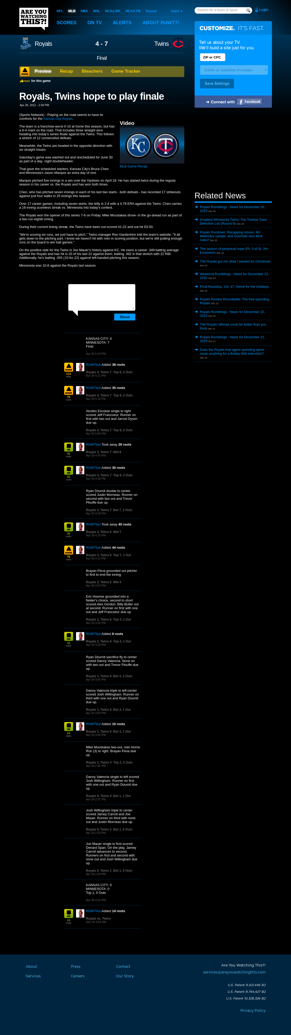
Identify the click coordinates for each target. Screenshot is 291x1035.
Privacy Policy (252, 1011)
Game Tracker (125, 71)
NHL (96, 11)
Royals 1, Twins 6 (99, 676)
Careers (78, 976)
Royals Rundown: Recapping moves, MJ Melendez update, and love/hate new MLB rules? (231, 236)
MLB (71, 11)
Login (263, 10)
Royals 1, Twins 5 (99, 709)
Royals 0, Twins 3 (99, 829)
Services (33, 976)
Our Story (125, 976)
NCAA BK (112, 11)
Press (75, 967)
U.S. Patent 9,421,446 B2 (246, 985)
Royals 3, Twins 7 (99, 452)
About (164, 22)
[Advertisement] (233, 150)
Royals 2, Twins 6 (99, 619)
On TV (95, 22)
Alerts (124, 22)
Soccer (150, 11)
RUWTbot (93, 365)
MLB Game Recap (133, 166)
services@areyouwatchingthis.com (234, 972)
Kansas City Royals (57, 119)
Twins (161, 44)
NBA (84, 11)
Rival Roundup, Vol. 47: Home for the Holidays (234, 287)
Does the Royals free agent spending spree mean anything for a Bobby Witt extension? (232, 351)
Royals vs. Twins (98, 918)
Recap (66, 71)
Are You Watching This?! (33, 19)
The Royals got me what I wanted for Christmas (235, 261)
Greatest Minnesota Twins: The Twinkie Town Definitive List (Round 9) (233, 221)
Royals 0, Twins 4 (99, 796)
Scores (67, 22)
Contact (123, 967)
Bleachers (92, 71)
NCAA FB (132, 11)
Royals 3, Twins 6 (99, 532)
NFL (60, 11)
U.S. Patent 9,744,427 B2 (246, 991)
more (175, 11)
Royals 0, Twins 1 (99, 870)
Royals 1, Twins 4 (99, 762)
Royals (43, 44)
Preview (43, 71)
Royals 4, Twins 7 (99, 372)
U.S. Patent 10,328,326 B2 (245, 998)
